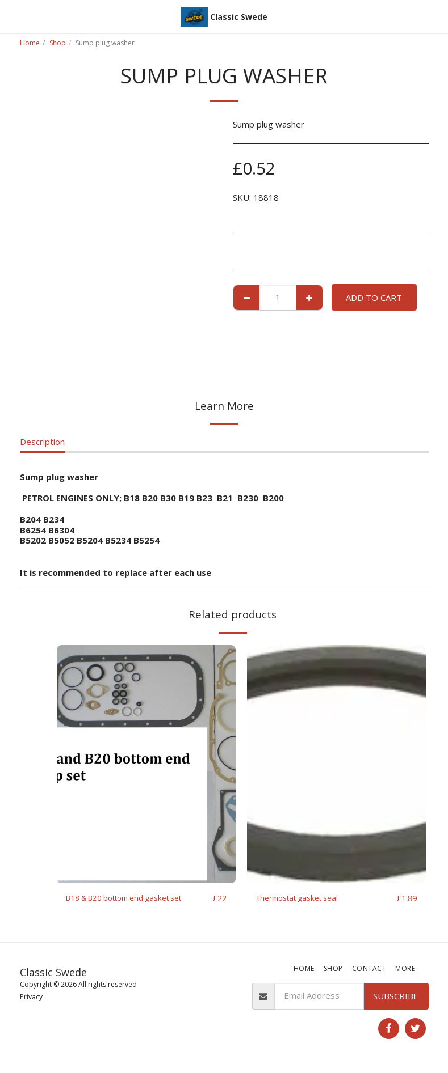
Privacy (31, 1000)
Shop (57, 43)
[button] (12, 16)
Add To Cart (374, 297)
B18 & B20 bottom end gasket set (134, 898)
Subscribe (395, 998)
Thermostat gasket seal (303, 898)
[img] (146, 764)
